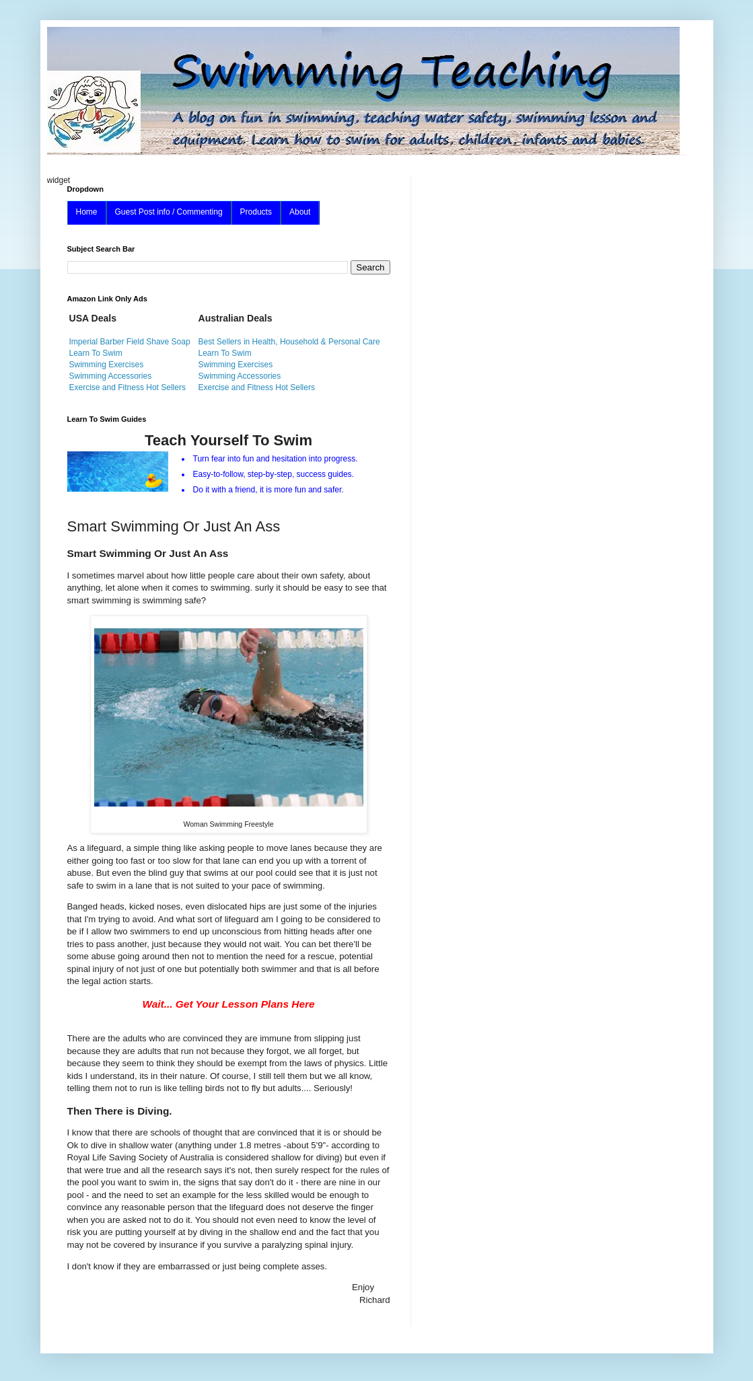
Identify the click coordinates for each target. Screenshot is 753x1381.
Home (87, 212)
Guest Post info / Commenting (169, 212)
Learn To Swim (95, 353)
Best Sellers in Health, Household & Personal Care (289, 341)
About (299, 212)
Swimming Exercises (106, 364)
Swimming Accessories (110, 376)
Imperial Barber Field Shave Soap (129, 341)
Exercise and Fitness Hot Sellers (127, 387)
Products (256, 212)
